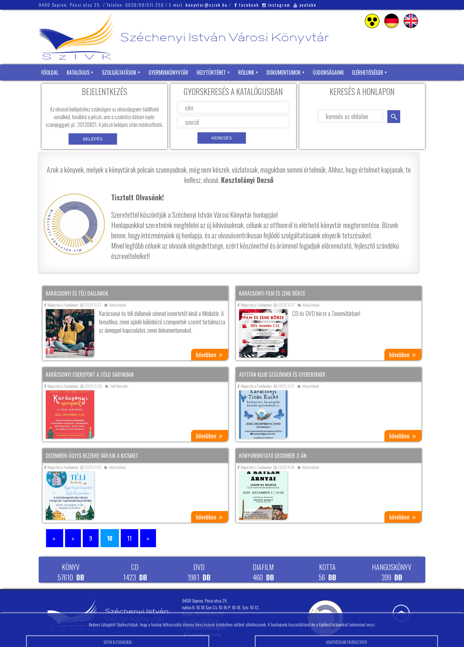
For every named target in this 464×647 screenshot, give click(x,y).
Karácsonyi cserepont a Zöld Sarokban (90, 374)
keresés (393, 116)
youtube (305, 5)
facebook (246, 5)
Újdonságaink (328, 72)
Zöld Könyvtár (57, 88)
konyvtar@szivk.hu (206, 5)
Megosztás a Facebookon (61, 305)
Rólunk (246, 72)
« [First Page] (55, 538)
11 (129, 538)
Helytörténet (211, 72)
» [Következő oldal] (148, 538)
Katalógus (78, 72)
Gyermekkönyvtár (168, 72)
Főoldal (49, 72)
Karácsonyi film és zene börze (272, 293)
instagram (276, 5)
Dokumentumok (283, 72)
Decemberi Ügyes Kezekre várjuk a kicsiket (92, 456)
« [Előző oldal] (73, 538)
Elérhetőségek (367, 72)
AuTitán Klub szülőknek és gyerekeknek (282, 374)
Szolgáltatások (119, 72)
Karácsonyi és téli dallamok (77, 293)
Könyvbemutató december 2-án (272, 456)
